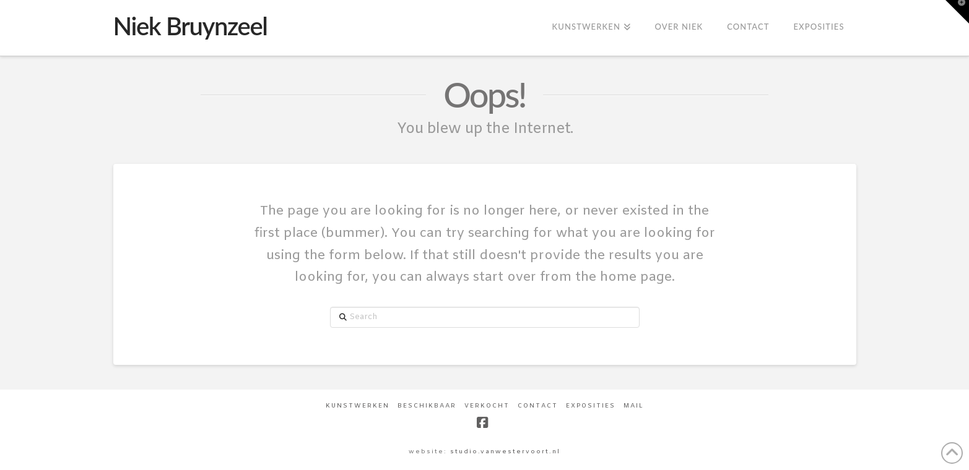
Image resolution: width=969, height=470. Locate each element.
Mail (634, 406)
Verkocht (487, 406)
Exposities (590, 406)
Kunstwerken (357, 406)
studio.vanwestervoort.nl (505, 452)
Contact (538, 406)
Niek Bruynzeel (190, 26)
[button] (957, 12)
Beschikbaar (427, 406)
